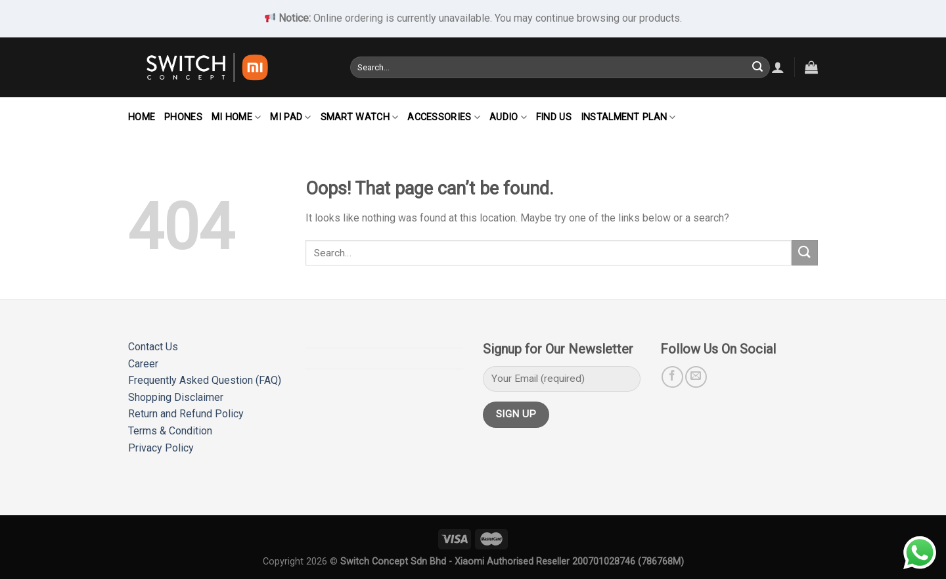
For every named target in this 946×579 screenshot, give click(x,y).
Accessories (443, 117)
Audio (508, 117)
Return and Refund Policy (186, 413)
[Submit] (757, 67)
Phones (183, 117)
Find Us (554, 117)
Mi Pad (290, 117)
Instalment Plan (628, 117)
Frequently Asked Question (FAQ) (204, 380)
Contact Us (153, 346)
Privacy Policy (161, 448)
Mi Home (236, 117)
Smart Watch (360, 117)
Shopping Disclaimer (175, 397)
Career (143, 364)
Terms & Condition (170, 431)
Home (141, 117)
